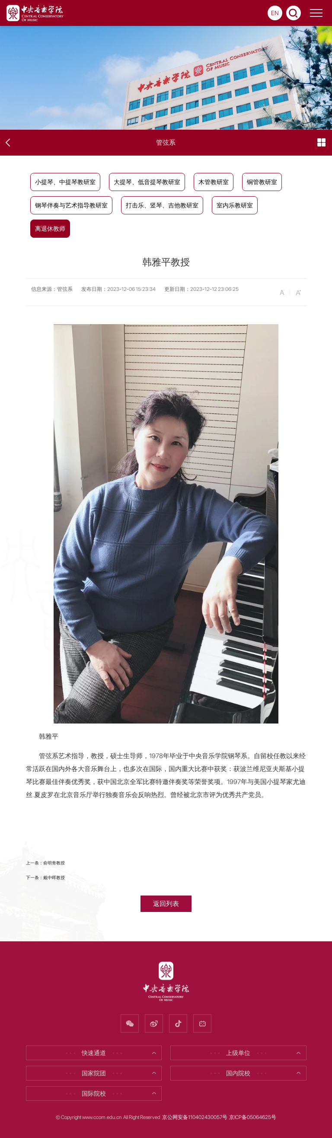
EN (275, 13)
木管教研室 (213, 182)
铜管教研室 (262, 182)
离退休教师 (50, 228)
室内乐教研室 (235, 205)
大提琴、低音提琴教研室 (147, 182)
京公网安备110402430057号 (194, 1117)
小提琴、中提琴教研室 (65, 182)
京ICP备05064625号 (252, 1117)
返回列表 (166, 903)
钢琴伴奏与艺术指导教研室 (71, 205)
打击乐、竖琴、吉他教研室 (162, 205)
